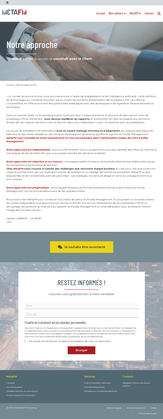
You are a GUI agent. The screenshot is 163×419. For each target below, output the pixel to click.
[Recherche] (158, 13)
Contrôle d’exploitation (94, 387)
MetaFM (134, 13)
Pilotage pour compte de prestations (100, 391)
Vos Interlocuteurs (14, 387)
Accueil (101, 13)
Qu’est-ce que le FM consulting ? (21, 395)
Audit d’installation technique (97, 383)
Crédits (153, 408)
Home (10, 84)
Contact (149, 13)
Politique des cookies (147, 413)
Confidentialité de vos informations (22, 391)
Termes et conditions (136, 408)
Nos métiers (116, 13)
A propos (10, 383)
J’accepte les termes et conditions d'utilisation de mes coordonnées (69, 341)
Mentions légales (114, 408)
